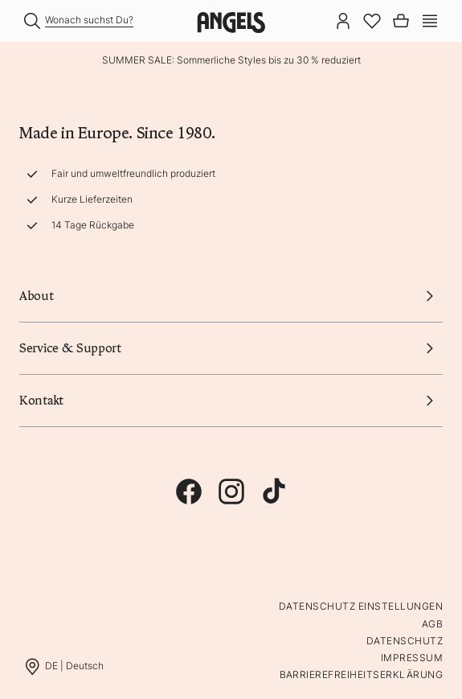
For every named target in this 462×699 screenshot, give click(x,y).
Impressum (412, 657)
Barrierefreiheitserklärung (361, 674)
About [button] (231, 296)
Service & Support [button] (231, 348)
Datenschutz (404, 640)
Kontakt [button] (231, 400)
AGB (432, 624)
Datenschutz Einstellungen (361, 606)
